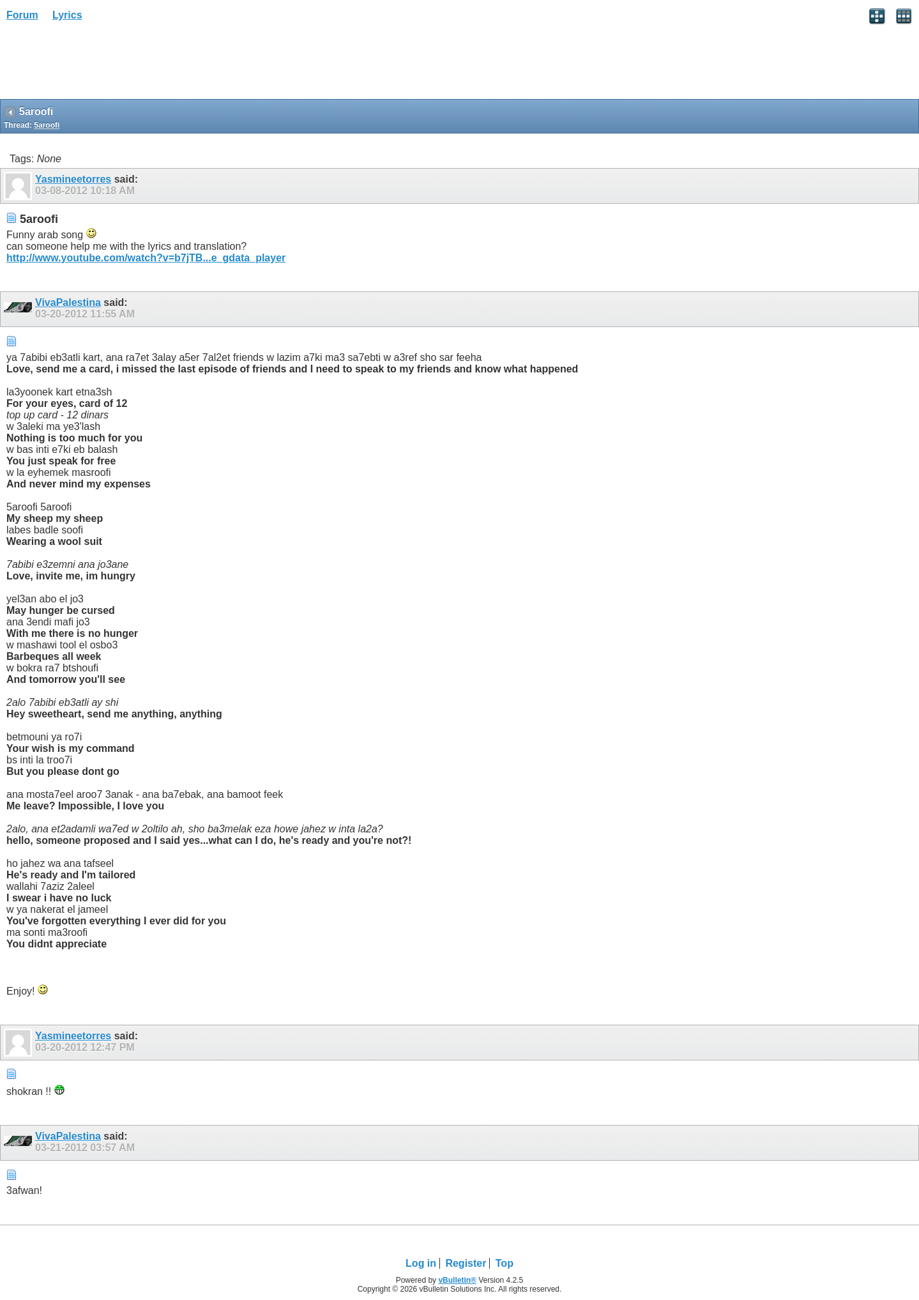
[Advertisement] (102, 64)
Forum (22, 15)
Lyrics (67, 15)
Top (504, 1263)
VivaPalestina (68, 302)
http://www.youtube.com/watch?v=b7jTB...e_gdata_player (145, 257)
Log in (421, 1263)
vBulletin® (457, 1280)
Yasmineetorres (73, 179)
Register (465, 1263)
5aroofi (46, 125)
